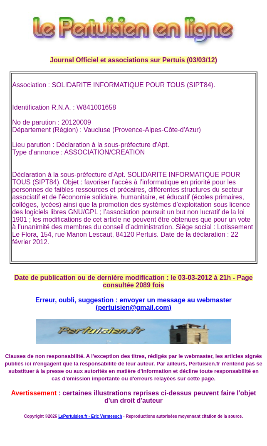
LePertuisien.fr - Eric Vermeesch (90, 416)
